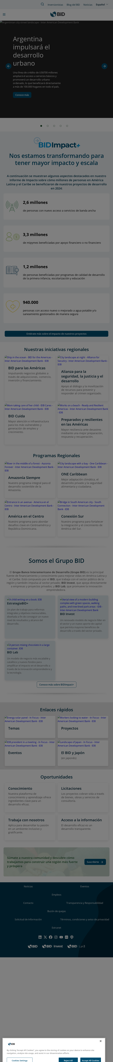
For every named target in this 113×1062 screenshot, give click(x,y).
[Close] (100, 1046)
